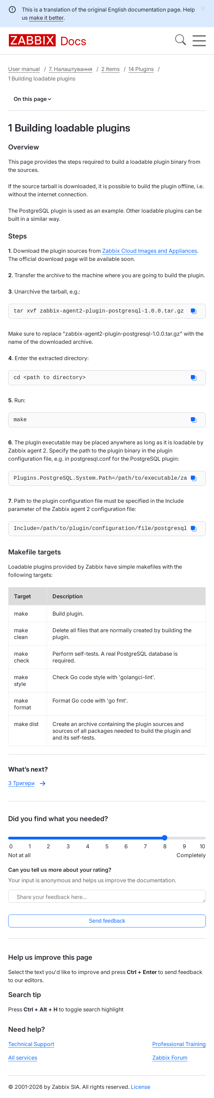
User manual (24, 69)
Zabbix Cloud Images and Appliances (149, 250)
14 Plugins (141, 69)
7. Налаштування (70, 69)
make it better (46, 17)
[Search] (180, 40)
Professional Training (179, 1049)
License (140, 1092)
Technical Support (31, 1049)
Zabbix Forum (169, 1063)
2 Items (110, 69)
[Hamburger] (199, 40)
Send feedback (107, 926)
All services (22, 1063)
